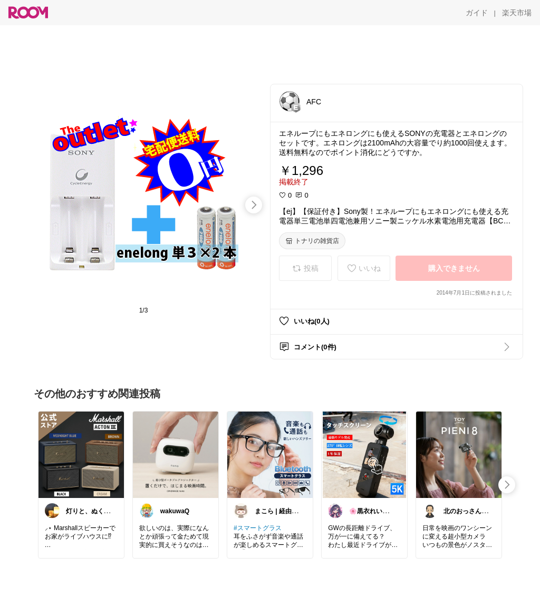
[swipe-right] (253, 205)
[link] (81, 454)
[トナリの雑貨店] (312, 240)
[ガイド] (477, 12)
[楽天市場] (517, 12)
